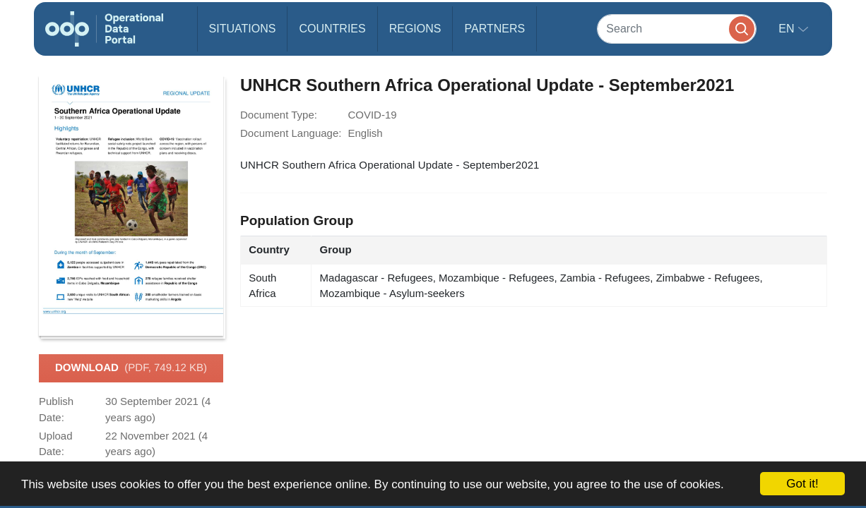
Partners (494, 29)
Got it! (802, 483)
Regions (415, 29)
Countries (332, 29)
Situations (242, 29)
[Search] (677, 28)
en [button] (787, 29)
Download (131, 368)
